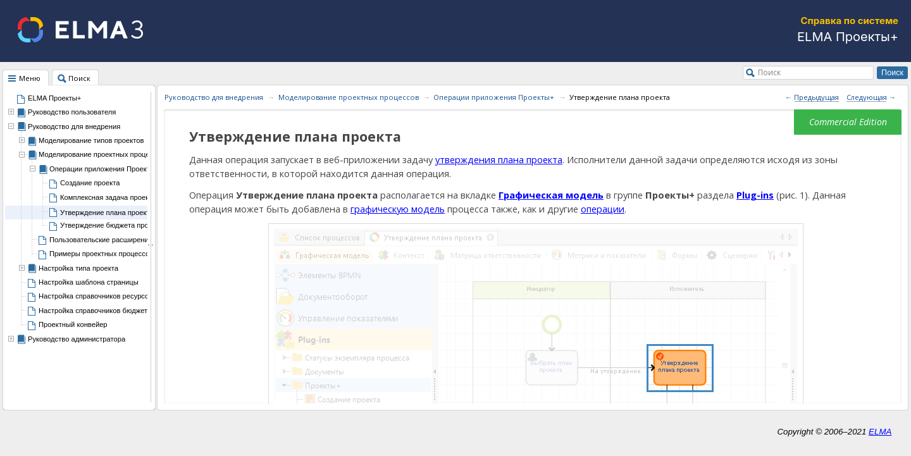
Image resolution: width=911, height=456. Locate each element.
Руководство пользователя (72, 112)
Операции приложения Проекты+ (493, 97)
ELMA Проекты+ (54, 98)
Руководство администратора (76, 339)
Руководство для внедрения (74, 126)
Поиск (769, 72)
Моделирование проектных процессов (348, 97)
